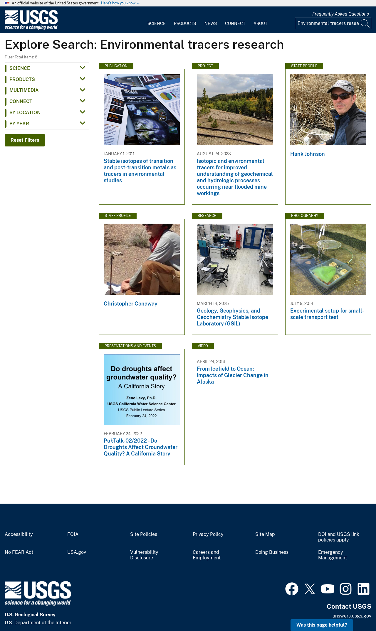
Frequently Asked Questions (340, 14)
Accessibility (19, 534)
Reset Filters (25, 140)
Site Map (265, 534)
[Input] (333, 23)
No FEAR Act (19, 552)
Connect (235, 23)
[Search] (365, 23)
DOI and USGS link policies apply (338, 537)
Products (185, 23)
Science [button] (19, 68)
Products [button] (22, 79)
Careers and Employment (207, 555)
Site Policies (143, 534)
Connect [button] (20, 101)
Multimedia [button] (24, 90)
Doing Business (271, 552)
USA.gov (76, 552)
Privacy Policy (208, 534)
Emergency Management (332, 555)
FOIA (72, 534)
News (210, 23)
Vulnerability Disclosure (144, 555)
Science (156, 23)
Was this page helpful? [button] (321, 625)
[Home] (31, 28)
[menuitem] (156, 20)
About (260, 23)
